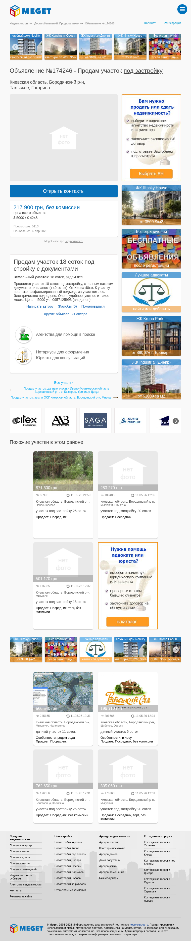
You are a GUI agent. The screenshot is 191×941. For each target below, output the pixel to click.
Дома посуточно (109, 860)
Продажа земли (20, 863)
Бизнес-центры (108, 877)
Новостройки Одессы (68, 866)
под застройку (143, 70)
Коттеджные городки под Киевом (159, 862)
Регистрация (172, 23)
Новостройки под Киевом (70, 854)
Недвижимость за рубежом (21, 877)
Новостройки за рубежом (70, 883)
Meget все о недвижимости (27, 928)
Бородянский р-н (66, 82)
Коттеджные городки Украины (157, 844)
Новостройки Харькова (69, 872)
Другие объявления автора (65, 314)
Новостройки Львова (67, 877)
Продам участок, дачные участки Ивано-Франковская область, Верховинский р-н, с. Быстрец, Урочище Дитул (67, 390)
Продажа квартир (21, 845)
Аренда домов (108, 854)
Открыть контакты (64, 191)
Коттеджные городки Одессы (157, 880)
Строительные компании (70, 889)
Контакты (16, 890)
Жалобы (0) (67, 306)
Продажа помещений (23, 869)
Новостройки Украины (68, 842)
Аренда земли (108, 866)
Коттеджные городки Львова (157, 899)
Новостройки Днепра (67, 860)
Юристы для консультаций (60, 358)
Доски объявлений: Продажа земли (56, 23)
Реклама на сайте (21, 896)
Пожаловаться (93, 306)
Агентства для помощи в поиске (65, 334)
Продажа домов (20, 857)
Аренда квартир (109, 842)
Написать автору (39, 306)
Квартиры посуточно (112, 848)
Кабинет (150, 23)
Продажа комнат (20, 851)
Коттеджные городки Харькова (157, 890)
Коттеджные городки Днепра (157, 871)
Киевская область (28, 82)
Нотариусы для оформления (62, 352)
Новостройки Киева (66, 848)
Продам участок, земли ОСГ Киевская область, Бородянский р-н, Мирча (61, 397)
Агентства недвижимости (26, 884)
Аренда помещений (111, 872)
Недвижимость (19, 23)
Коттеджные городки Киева (157, 853)
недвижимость (74, 241)
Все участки (63, 383)
